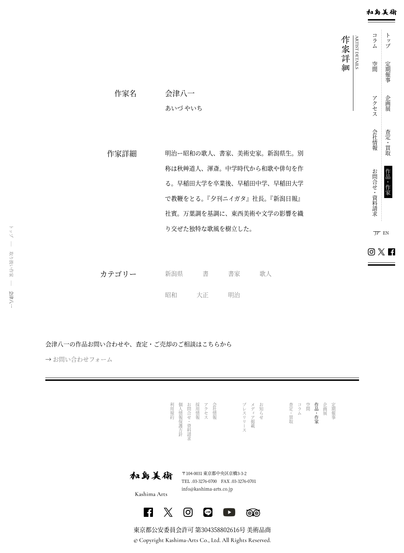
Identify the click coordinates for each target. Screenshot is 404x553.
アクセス (375, 106)
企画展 (388, 103)
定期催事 (388, 72)
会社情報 (375, 140)
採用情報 (198, 410)
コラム (375, 41)
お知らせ (261, 410)
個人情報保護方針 (181, 419)
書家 (234, 273)
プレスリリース (244, 417)
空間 (375, 66)
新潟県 (174, 273)
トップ (388, 41)
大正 (203, 294)
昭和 (171, 294)
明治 (234, 294)
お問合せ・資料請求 (375, 192)
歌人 (266, 273)
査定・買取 (388, 142)
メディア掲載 (253, 415)
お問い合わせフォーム (83, 359)
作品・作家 (388, 182)
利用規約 (172, 410)
